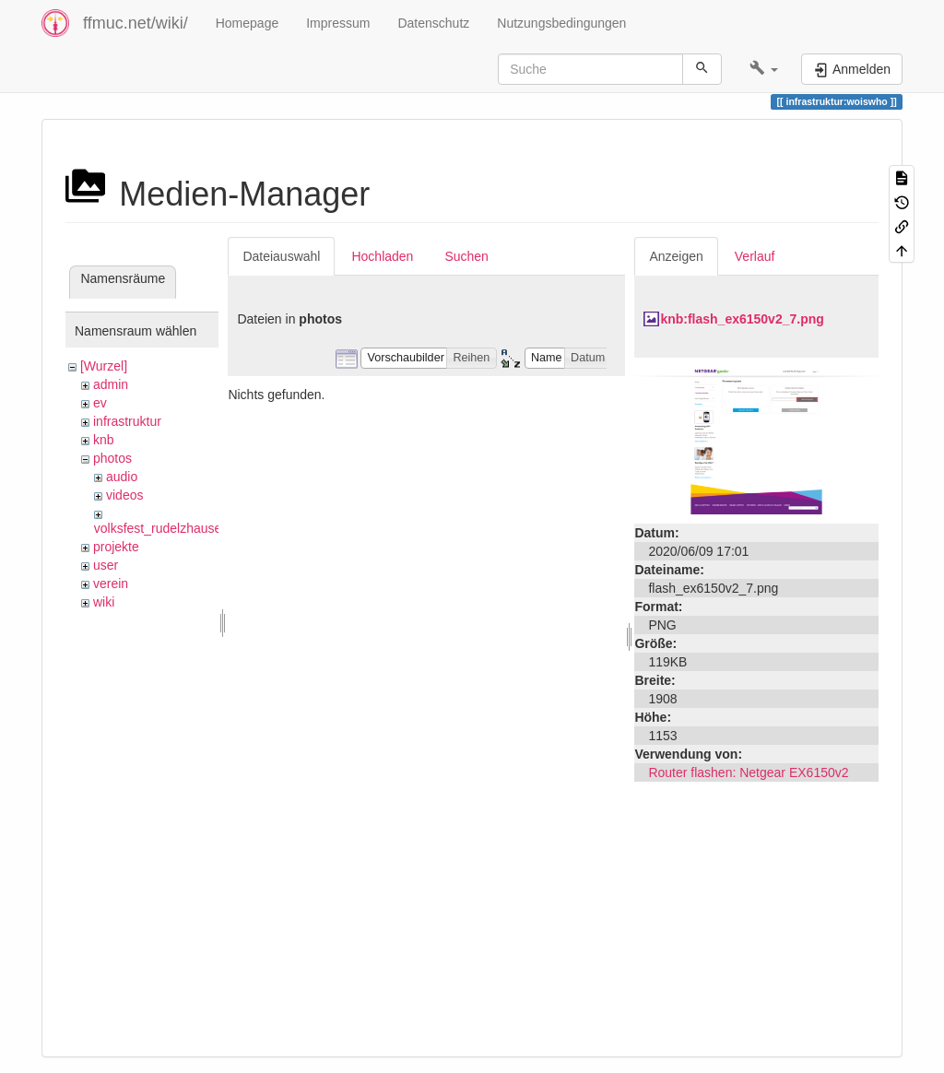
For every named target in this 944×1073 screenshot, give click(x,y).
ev (100, 402)
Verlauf (755, 256)
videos (124, 495)
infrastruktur (127, 421)
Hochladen (382, 256)
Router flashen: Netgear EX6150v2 (748, 772)
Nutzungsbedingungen (561, 23)
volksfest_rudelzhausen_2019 (179, 528)
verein (110, 583)
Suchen (466, 256)
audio (121, 476)
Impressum (338, 23)
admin (110, 384)
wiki (103, 602)
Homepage (247, 23)
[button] (764, 69)
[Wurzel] (103, 366)
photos (112, 458)
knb (103, 439)
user (105, 565)
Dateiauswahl (281, 256)
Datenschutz (433, 23)
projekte (116, 546)
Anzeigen (675, 256)
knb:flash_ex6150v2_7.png (741, 319)
